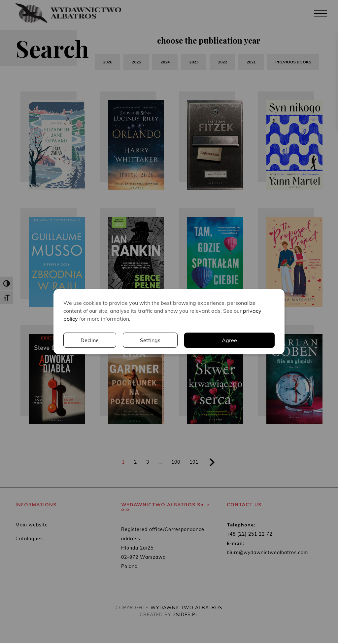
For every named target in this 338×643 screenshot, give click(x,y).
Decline (90, 340)
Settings (150, 340)
